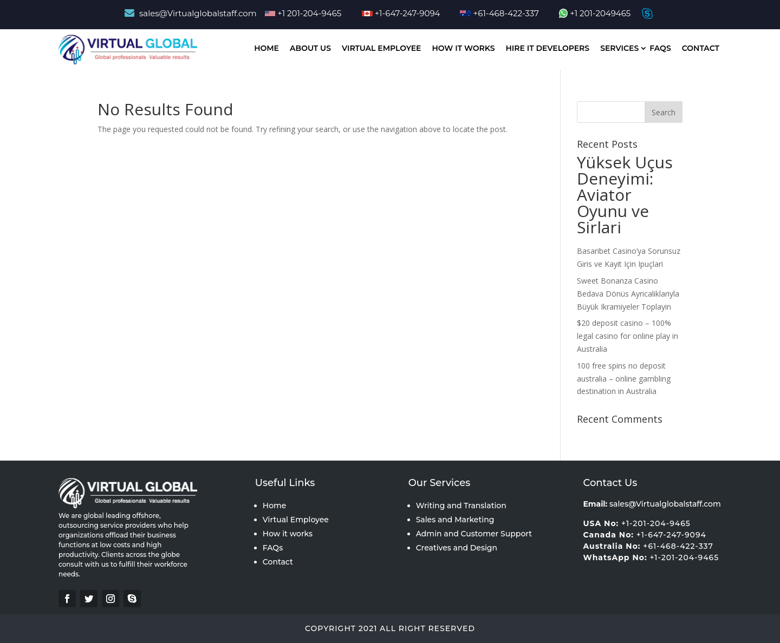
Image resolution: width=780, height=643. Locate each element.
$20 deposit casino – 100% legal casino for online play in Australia (627, 336)
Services (619, 48)
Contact (700, 48)
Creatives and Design (456, 548)
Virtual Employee (381, 48)
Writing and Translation (461, 505)
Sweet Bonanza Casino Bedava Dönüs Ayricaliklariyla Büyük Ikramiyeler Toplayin (628, 293)
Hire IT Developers (547, 48)
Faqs (660, 48)
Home (266, 48)
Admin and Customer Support (474, 534)
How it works (288, 534)
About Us (310, 48)
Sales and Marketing (455, 519)
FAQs (273, 548)
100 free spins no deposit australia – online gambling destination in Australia (624, 378)
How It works (463, 48)
